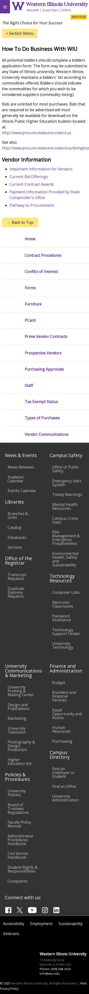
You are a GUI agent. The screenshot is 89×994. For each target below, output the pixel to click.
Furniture (33, 304)
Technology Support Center (66, 631)
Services (15, 547)
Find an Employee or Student (63, 772)
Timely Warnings (67, 494)
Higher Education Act (20, 761)
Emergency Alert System (66, 482)
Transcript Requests (17, 576)
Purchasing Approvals (44, 369)
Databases (17, 537)
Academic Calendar (16, 479)
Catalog (14, 527)
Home (30, 239)
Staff (29, 385)
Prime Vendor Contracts (46, 336)
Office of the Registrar (18, 560)
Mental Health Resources (65, 506)
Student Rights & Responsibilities (22, 869)
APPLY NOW (78, 17)
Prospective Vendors (43, 353)
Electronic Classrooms (62, 604)
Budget (58, 682)
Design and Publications (18, 706)
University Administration (65, 798)
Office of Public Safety (65, 468)
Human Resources (61, 729)
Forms (30, 288)
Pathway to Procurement (31, 205)
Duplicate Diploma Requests (16, 592)
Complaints (18, 881)
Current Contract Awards (31, 184)
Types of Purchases (42, 418)
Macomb (33, 10)
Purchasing (62, 741)
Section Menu (19, 33)
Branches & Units (18, 515)
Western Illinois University (57, 4)
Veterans (11, 933)
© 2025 (5, 983)
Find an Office (64, 786)
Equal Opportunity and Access (67, 713)
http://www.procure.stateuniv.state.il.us (36, 132)
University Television (17, 730)
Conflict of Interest (41, 271)
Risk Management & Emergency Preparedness (66, 537)
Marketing (17, 718)
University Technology (62, 645)
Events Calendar (22, 490)
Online (66, 10)
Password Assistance (61, 617)
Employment (41, 923)
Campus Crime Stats (65, 520)
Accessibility (13, 923)
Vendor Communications (47, 434)
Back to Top (20, 222)
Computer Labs (66, 592)
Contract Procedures (43, 255)
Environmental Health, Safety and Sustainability (65, 559)
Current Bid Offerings (28, 176)
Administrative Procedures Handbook (20, 839)
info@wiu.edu (50, 973)
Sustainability (71, 923)
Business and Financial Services (64, 696)
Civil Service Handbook (18, 855)
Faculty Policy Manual (19, 824)
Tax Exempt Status (41, 402)
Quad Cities (50, 10)
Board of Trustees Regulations (18, 808)
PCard (30, 320)
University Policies (17, 792)
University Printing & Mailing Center (21, 690)
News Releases (21, 467)
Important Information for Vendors (41, 169)
